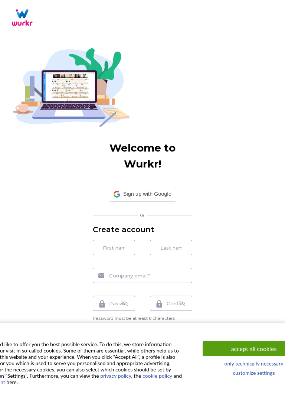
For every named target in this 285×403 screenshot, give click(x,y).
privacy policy (115, 376)
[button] (142, 195)
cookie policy (157, 376)
